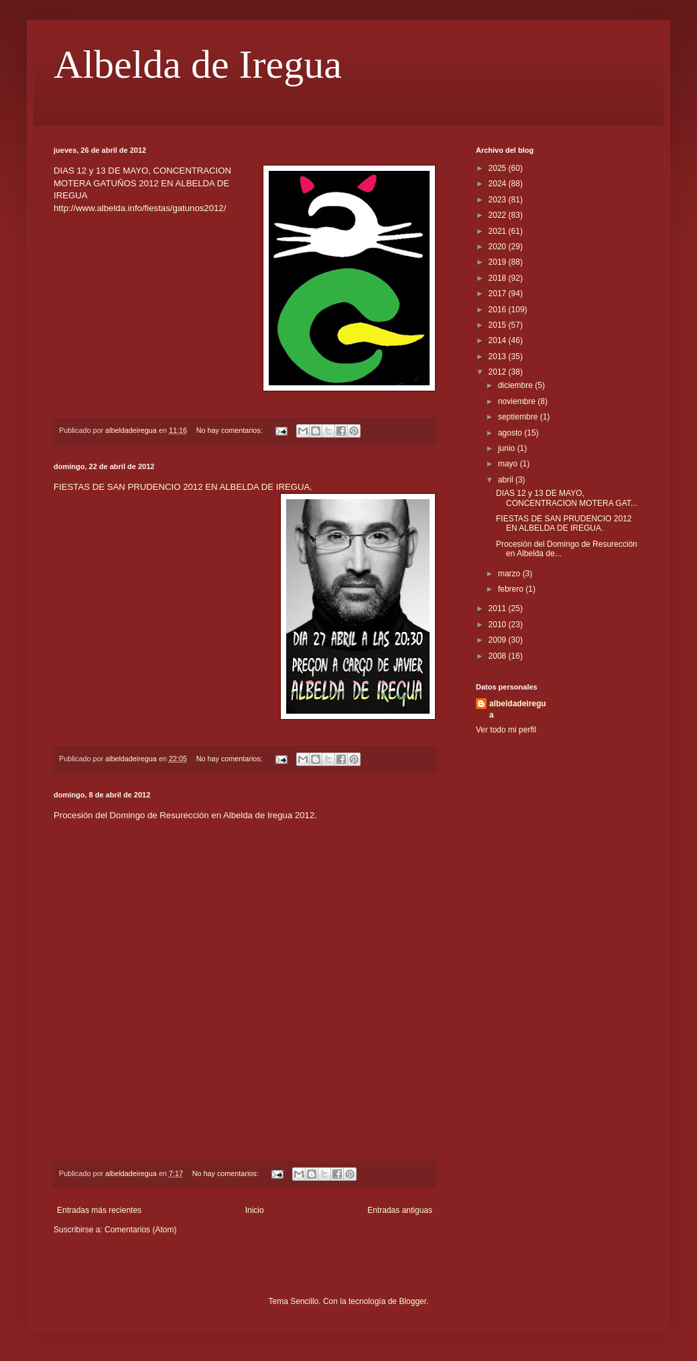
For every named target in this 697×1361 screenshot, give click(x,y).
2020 (499, 246)
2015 (499, 325)
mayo (509, 463)
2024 (499, 183)
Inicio (254, 1210)
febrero (511, 589)
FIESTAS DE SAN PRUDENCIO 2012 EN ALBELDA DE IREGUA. (183, 487)
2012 (499, 372)
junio (507, 448)
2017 (499, 293)
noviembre (517, 401)
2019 (499, 262)
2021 (499, 231)
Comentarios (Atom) (140, 1229)
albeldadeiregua (517, 709)
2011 (499, 608)
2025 (499, 168)
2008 (499, 656)
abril (506, 479)
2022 (499, 215)
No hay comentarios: (230, 430)
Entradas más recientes (99, 1210)
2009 (499, 640)
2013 (499, 356)
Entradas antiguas (399, 1210)
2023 (499, 199)
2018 (499, 278)
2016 (499, 309)
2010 (499, 624)
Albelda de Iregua (198, 64)
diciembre (516, 385)
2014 (499, 340)
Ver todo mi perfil (506, 729)
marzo (510, 573)
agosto (511, 433)
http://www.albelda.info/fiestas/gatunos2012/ (140, 208)
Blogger (412, 1301)
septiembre (519, 417)
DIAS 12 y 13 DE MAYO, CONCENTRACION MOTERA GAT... (566, 498)
